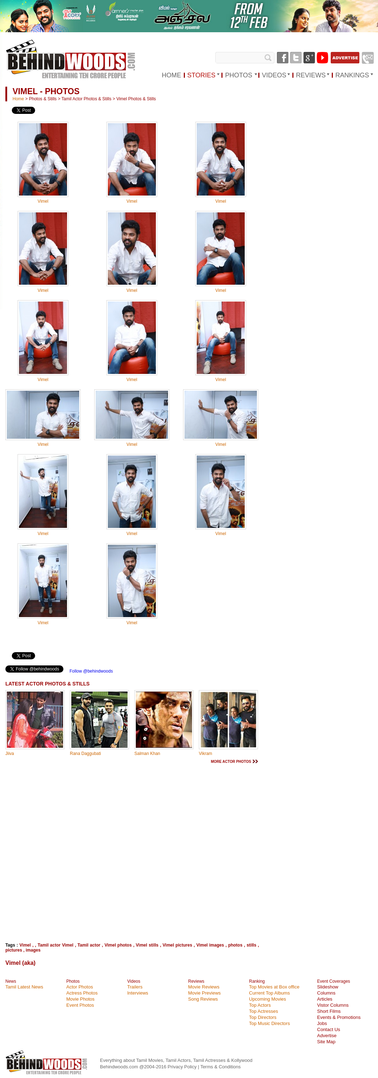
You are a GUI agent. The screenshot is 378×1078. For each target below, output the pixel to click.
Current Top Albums (269, 993)
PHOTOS (238, 75)
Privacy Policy (183, 1066)
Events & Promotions (338, 1017)
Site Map (326, 1041)
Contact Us (328, 1029)
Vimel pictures (177, 945)
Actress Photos (81, 993)
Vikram (205, 753)
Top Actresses (263, 1011)
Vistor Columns (333, 1005)
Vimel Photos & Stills (136, 98)
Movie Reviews (203, 987)
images (33, 950)
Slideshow (327, 987)
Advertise (326, 1035)
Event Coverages (333, 981)
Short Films (329, 1011)
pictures (13, 950)
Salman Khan (147, 753)
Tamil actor (88, 945)
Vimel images (210, 945)
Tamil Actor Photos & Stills (86, 98)
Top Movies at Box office (274, 987)
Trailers (135, 987)
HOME (171, 75)
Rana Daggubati (85, 753)
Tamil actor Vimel (55, 945)
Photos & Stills (43, 98)
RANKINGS (352, 75)
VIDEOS (274, 75)
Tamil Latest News (24, 987)
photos (235, 945)
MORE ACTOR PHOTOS (231, 762)
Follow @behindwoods (91, 671)
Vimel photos (118, 945)
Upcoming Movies (267, 999)
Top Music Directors (269, 1023)
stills (251, 945)
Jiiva (9, 753)
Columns (326, 993)
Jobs (322, 1023)
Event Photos (80, 1005)
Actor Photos (79, 987)
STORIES (201, 75)
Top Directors (263, 1017)
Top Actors (260, 1005)
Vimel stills (147, 945)
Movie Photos (80, 999)
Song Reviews (203, 999)
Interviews (137, 993)
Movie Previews (204, 993)
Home (18, 98)
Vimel (43, 201)
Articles (324, 999)
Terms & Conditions (220, 1066)
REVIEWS (311, 75)
